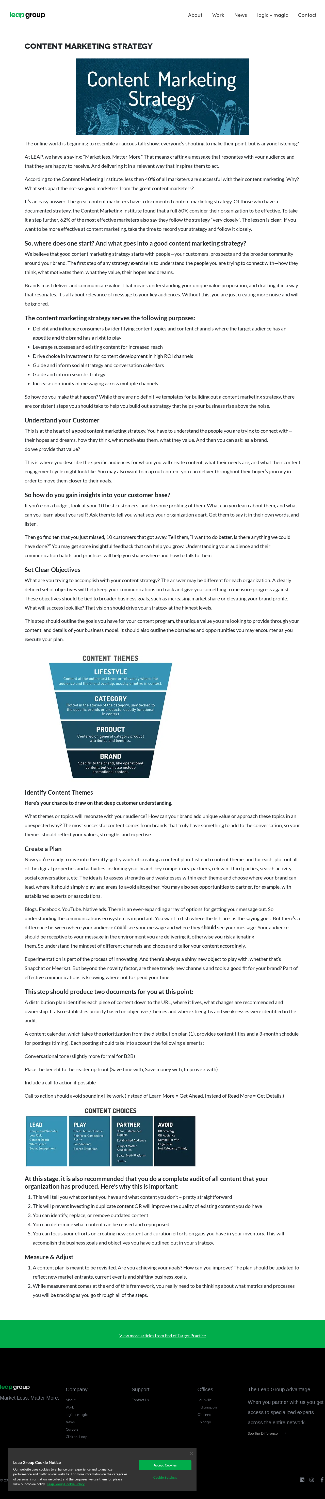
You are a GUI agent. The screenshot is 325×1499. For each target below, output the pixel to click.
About (195, 14)
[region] (102, 1469)
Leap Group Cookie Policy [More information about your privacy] (66, 1484)
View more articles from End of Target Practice (162, 1335)
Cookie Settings (165, 1477)
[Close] (191, 1453)
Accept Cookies (165, 1465)
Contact (307, 14)
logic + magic (272, 14)
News (240, 14)
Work (218, 14)
